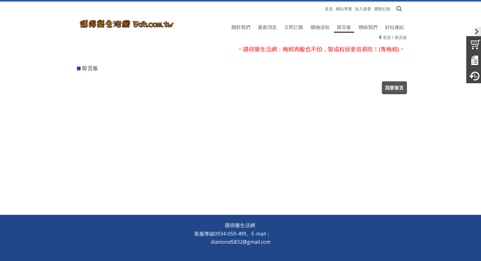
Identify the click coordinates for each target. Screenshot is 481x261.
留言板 (401, 37)
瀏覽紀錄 (382, 9)
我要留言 (394, 87)
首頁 (387, 37)
